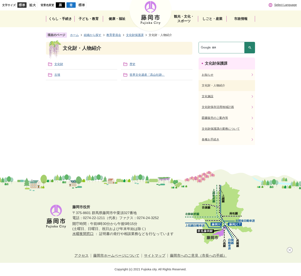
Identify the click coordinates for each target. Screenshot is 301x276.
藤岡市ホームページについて (116, 256)
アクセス (81, 256)
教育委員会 (113, 35)
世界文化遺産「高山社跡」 (147, 74)
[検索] (222, 47)
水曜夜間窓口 (83, 234)
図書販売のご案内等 (215, 117)
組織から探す (92, 35)
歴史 (132, 64)
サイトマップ (154, 256)
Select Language (285, 4)
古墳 (57, 74)
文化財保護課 (135, 35)
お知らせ (207, 74)
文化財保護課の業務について (221, 128)
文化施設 (207, 96)
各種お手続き (210, 139)
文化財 (58, 64)
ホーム (74, 35)
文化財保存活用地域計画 (218, 107)
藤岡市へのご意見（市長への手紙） (198, 256)
